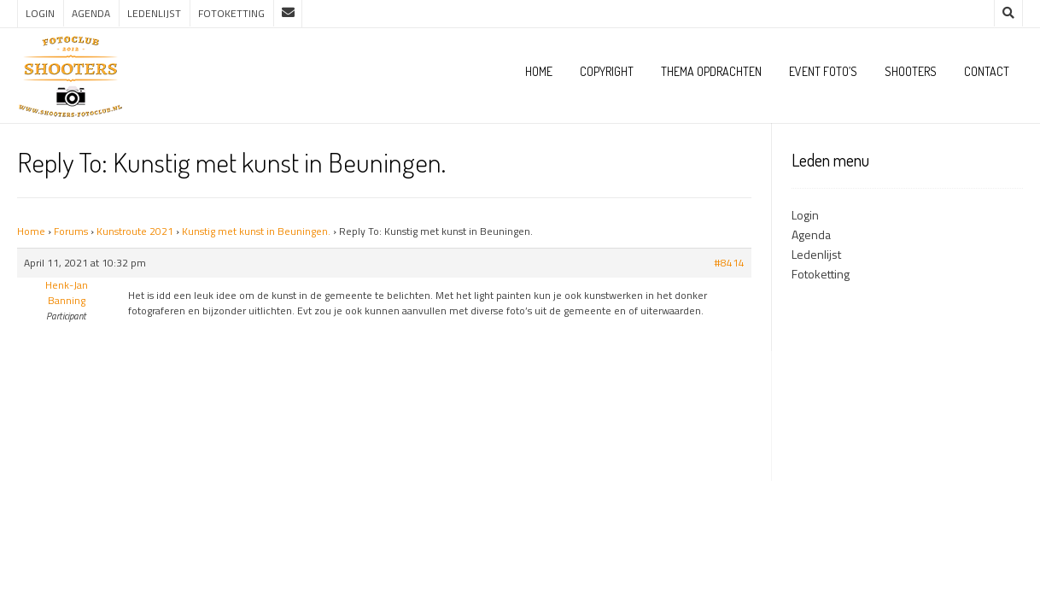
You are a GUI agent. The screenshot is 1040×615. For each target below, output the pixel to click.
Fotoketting (231, 13)
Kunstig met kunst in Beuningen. (256, 231)
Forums (71, 231)
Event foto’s (823, 71)
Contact (986, 71)
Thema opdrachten (711, 71)
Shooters (911, 71)
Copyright (607, 71)
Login (40, 13)
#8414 (729, 263)
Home (538, 71)
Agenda (91, 13)
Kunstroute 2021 (134, 231)
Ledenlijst (154, 13)
